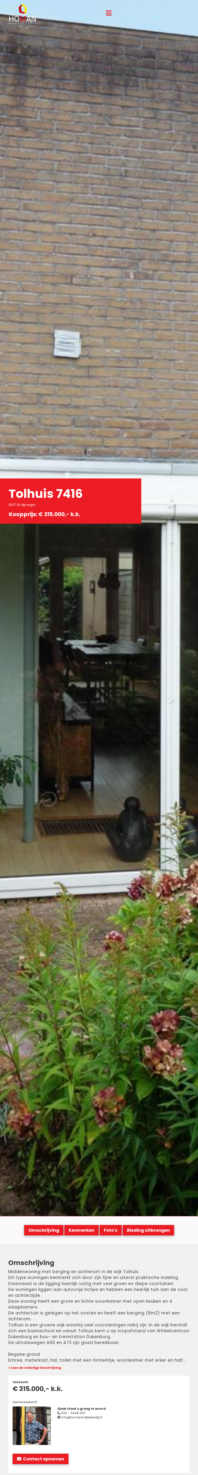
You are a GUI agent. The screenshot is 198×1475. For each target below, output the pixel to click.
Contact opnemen (40, 1459)
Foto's (110, 1230)
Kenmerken (81, 1230)
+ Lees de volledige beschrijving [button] (34, 1368)
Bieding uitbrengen (148, 1230)
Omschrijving (43, 1230)
